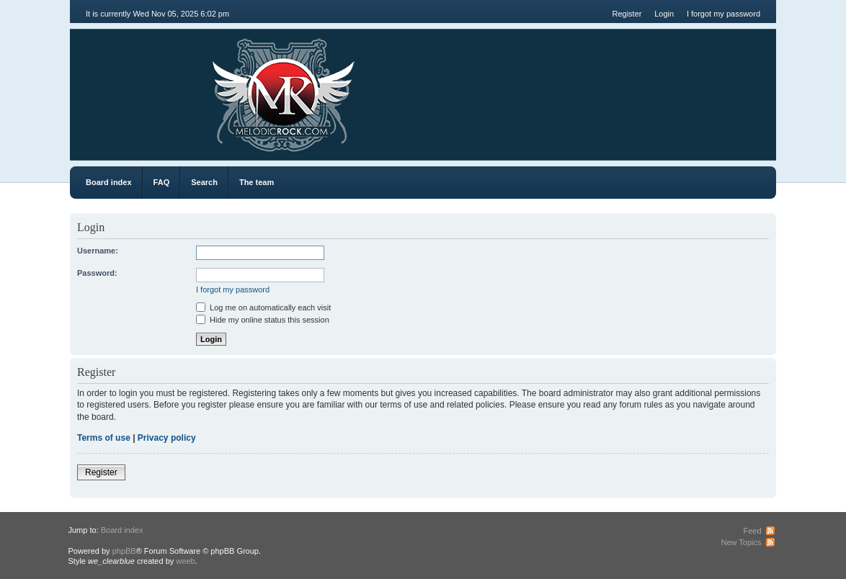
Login (664, 13)
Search (204, 182)
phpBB (124, 551)
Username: (97, 250)
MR (151, 86)
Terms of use (103, 438)
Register (626, 13)
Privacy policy (167, 438)
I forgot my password (723, 13)
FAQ (161, 182)
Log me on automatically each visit (263, 307)
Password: (97, 273)
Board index (109, 182)
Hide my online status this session (262, 319)
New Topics (741, 542)
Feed (752, 530)
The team (256, 182)
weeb (185, 561)
